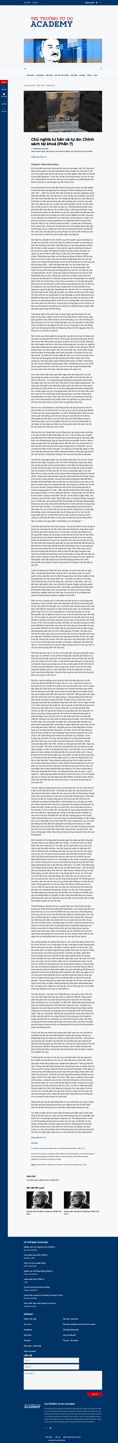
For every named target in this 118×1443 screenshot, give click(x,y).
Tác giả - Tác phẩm (70, 1340)
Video (89, 75)
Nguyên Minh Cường (35, 1180)
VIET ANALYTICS (71, 1440)
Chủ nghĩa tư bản (61, 151)
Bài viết (40, 85)
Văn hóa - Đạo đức (70, 1319)
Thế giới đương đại (71, 1330)
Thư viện (73, 75)
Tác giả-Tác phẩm (62, 75)
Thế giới (27, 1340)
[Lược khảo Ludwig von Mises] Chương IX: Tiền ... (44, 1295)
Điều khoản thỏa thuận (72, 1437)
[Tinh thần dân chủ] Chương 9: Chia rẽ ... (40, 1303)
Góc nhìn (30, 75)
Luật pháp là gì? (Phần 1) (34, 1279)
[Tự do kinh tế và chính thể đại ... (37, 1287)
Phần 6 (43, 157)
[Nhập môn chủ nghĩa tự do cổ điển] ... (40, 1247)
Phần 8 (42, 1138)
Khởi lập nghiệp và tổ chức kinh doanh (79, 1324)
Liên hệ (35, 2)
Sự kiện (82, 75)
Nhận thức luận (30, 1319)
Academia (40, 75)
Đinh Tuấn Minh (52, 1180)
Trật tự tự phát (30, 1351)
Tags (95, 75)
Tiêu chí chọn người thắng (35, 1263)
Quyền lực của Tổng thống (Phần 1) (38, 1271)
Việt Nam (49, 75)
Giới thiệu (27, 2)
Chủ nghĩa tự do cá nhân (81, 151)
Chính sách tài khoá (44, 151)
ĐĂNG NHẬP (89, 2)
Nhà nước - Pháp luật (32, 1346)
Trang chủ (29, 85)
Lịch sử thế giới (69, 1335)
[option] (44, 1203)
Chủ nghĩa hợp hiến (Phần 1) (35, 1255)
